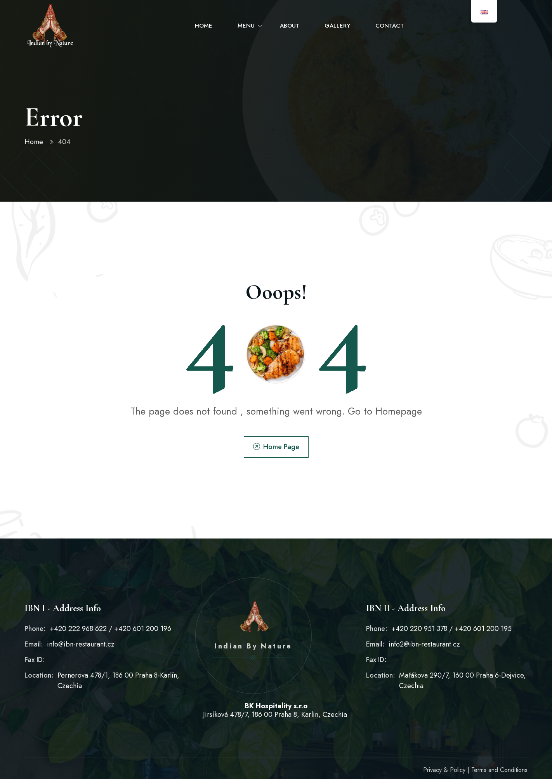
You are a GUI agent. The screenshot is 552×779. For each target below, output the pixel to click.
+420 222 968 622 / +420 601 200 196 (110, 629)
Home (203, 25)
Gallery (337, 25)
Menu (246, 25)
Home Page (276, 447)
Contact (389, 25)
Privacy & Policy (444, 769)
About (289, 25)
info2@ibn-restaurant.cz (424, 644)
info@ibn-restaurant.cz (81, 644)
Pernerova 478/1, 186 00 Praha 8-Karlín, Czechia (118, 680)
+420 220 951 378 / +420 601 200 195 (451, 629)
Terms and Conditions (499, 769)
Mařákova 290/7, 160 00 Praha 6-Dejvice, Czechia (462, 680)
